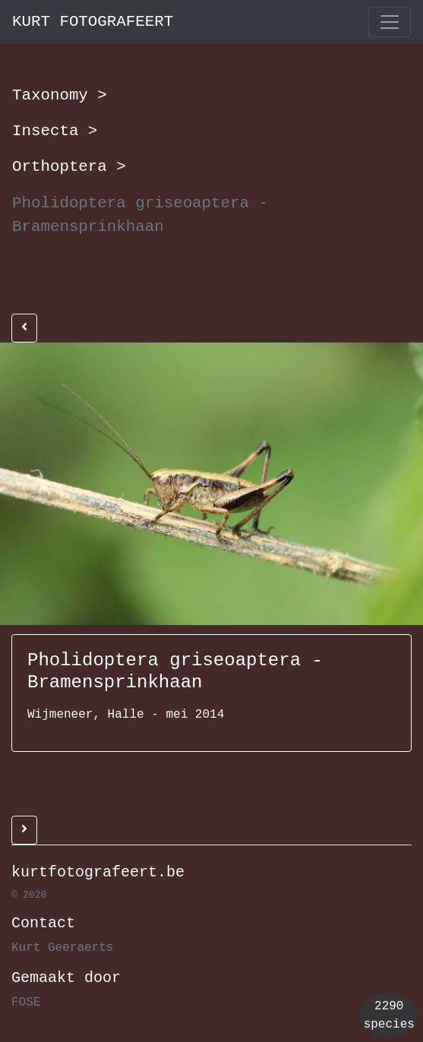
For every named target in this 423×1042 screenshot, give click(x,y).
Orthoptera (69, 166)
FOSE (25, 1002)
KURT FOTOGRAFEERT (92, 21)
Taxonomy (59, 95)
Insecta (54, 130)
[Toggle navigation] (389, 22)
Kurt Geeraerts (62, 947)
